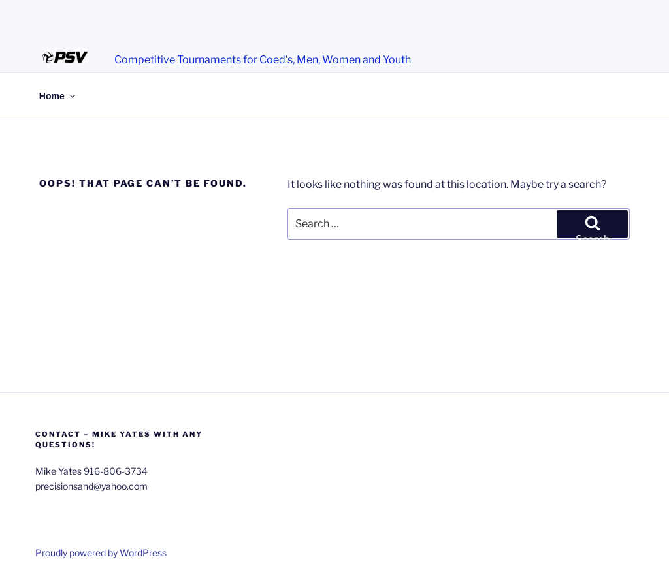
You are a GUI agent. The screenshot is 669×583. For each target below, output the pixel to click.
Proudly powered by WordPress (101, 552)
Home (58, 96)
